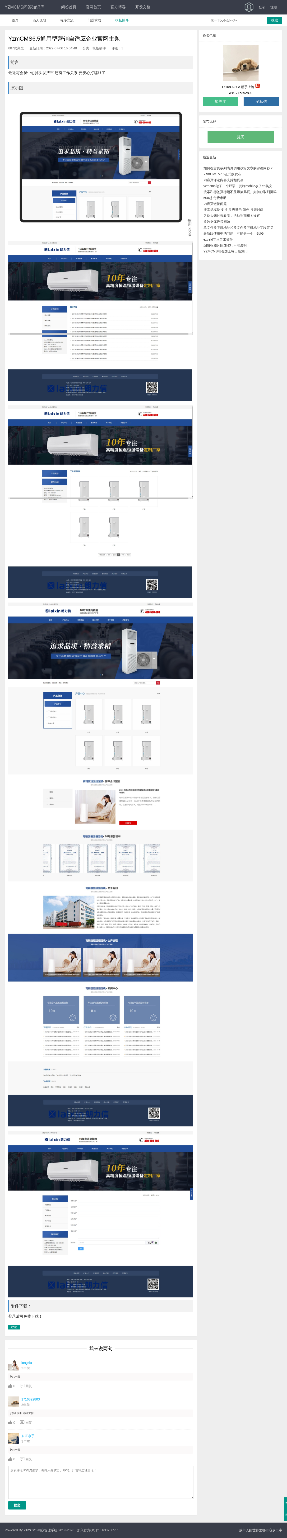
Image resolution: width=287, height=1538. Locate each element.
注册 (273, 7)
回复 (26, 1386)
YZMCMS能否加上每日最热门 (226, 251)
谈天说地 (39, 20)
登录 (262, 7)
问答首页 (68, 7)
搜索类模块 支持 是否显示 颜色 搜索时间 (234, 210)
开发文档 (142, 7)
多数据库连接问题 (217, 221)
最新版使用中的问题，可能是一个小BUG (234, 233)
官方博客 (118, 7)
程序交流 (67, 20)
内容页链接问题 (215, 204)
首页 (15, 20)
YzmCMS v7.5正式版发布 (222, 174)
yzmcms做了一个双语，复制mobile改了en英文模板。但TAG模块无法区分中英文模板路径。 (241, 186)
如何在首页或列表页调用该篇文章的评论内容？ (238, 168)
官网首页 (93, 7)
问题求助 (94, 20)
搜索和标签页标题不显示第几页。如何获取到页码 (240, 192)
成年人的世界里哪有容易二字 (260, 1530)
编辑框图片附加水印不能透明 (225, 245)
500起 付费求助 (215, 198)
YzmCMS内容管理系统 (40, 1530)
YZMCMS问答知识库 (25, 7)
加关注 (220, 102)
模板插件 (122, 20)
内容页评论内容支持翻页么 (223, 180)
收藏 (14, 1327)
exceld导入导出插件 (218, 239)
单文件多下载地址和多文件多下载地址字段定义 (238, 227)
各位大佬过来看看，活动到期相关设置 (232, 216)
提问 (241, 137)
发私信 (261, 102)
